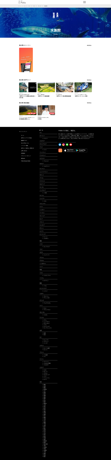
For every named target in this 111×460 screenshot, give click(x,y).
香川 (44, 415)
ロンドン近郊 (46, 348)
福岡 (44, 417)
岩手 (44, 409)
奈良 (44, 434)
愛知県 (44, 441)
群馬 (44, 442)
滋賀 (44, 411)
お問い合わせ (24, 150)
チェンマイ (45, 339)
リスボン (45, 314)
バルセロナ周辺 (46, 363)
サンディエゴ (46, 326)
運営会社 (23, 158)
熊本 (44, 401)
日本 (29, 6)
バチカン (45, 373)
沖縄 (44, 419)
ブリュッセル (46, 297)
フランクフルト (46, 309)
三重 (44, 451)
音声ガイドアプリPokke (26, 137)
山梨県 (44, 450)
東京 (44, 456)
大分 (44, 420)
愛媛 (44, 422)
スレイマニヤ (46, 246)
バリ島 (44, 192)
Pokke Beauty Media (25, 161)
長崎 (44, 453)
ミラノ (44, 376)
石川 (44, 431)
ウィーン (45, 236)
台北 (44, 334)
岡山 (44, 428)
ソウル (44, 285)
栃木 (44, 426)
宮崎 (44, 395)
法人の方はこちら (25, 143)
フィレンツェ (46, 377)
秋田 (44, 394)
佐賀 (44, 386)
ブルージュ (45, 296)
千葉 (44, 423)
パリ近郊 (45, 355)
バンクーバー (46, 255)
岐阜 (44, 408)
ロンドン (45, 349)
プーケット (45, 341)
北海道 (44, 447)
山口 (44, 390)
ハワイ (44, 324)
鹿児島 (44, 389)
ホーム (20, 6)
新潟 (44, 436)
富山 (44, 400)
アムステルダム (46, 303)
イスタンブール (46, 275)
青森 (44, 414)
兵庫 (44, 425)
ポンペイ (45, 371)
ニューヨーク (46, 321)
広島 (44, 433)
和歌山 (44, 403)
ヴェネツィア (46, 374)
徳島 (44, 384)
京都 (44, 448)
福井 (44, 398)
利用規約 (23, 153)
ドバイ (44, 149)
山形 (44, 405)
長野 (44, 439)
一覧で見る (89, 45)
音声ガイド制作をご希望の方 (27, 148)
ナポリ (44, 370)
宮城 (44, 412)
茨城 (44, 437)
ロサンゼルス (46, 323)
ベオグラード (46, 166)
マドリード (45, 361)
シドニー (45, 291)
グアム (44, 320)
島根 (34, 6)
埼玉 (44, 406)
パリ (44, 356)
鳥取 (44, 387)
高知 (44, 392)
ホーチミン (45, 280)
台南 (44, 333)
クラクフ (45, 138)
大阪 (44, 445)
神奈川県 (45, 444)
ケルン (44, 308)
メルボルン (45, 238)
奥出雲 (39, 6)
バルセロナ (45, 364)
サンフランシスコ (47, 327)
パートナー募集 (24, 145)
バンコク (45, 343)
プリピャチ (45, 161)
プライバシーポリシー (26, 155)
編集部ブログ (24, 140)
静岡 (44, 430)
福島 (44, 397)
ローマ (44, 379)
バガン (44, 201)
